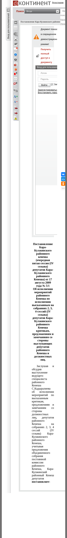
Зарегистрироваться (48, 90)
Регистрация (58, 2)
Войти (44, 85)
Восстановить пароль (48, 92)
